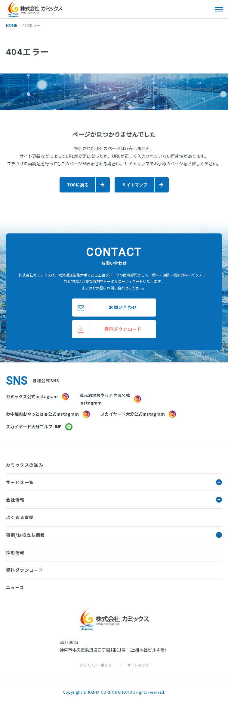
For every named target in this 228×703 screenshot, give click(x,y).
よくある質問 (20, 517)
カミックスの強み (24, 465)
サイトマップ (138, 664)
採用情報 (15, 552)
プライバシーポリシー (97, 664)
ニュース (15, 587)
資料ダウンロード (24, 570)
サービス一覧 (114, 482)
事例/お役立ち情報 (114, 535)
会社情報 (114, 500)
